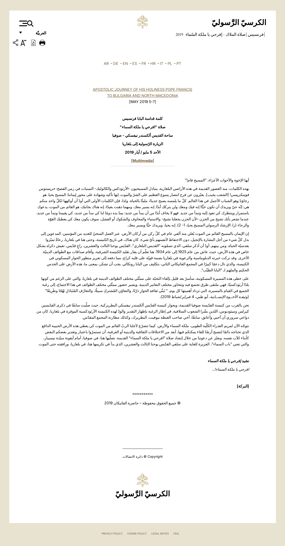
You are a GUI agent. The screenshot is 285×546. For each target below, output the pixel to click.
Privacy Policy (112, 533)
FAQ (176, 533)
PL (170, 63)
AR (106, 63)
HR (152, 63)
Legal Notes (160, 533)
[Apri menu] (22, 23)
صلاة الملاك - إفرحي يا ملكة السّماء (215, 34)
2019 (179, 34)
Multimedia (143, 160)
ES (134, 63)
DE (115, 63)
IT (161, 63)
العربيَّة (36, 34)
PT (179, 63)
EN (125, 63)
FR (143, 63)
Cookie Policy (137, 533)
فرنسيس (255, 34)
